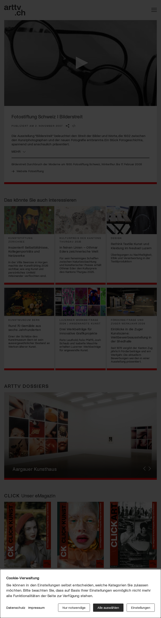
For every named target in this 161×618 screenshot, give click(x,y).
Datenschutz (15, 607)
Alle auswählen (108, 607)
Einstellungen (140, 607)
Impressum (36, 607)
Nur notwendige (74, 607)
